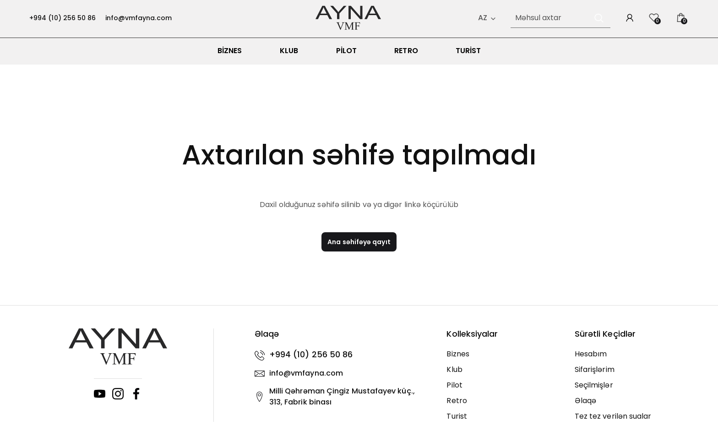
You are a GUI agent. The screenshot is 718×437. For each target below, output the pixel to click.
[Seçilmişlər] (632, 390)
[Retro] (503, 405)
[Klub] (503, 374)
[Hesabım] (632, 359)
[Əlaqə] (632, 405)
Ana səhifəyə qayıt (358, 246)
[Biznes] (503, 359)
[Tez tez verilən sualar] (632, 421)
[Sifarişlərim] (632, 374)
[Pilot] (503, 390)
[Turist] (503, 421)
